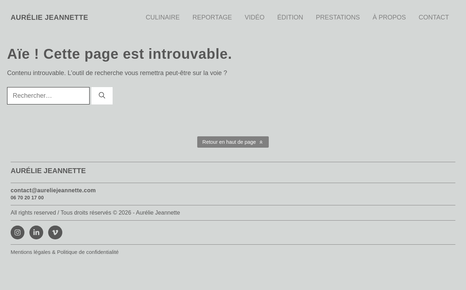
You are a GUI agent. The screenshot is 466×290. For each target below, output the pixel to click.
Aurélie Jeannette (49, 17)
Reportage (212, 17)
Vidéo (255, 17)
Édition (290, 17)
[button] (233, 142)
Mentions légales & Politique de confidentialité (65, 252)
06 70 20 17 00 (27, 197)
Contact (434, 17)
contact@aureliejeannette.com (53, 190)
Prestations (338, 17)
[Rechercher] (102, 95)
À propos (389, 17)
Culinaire (163, 17)
